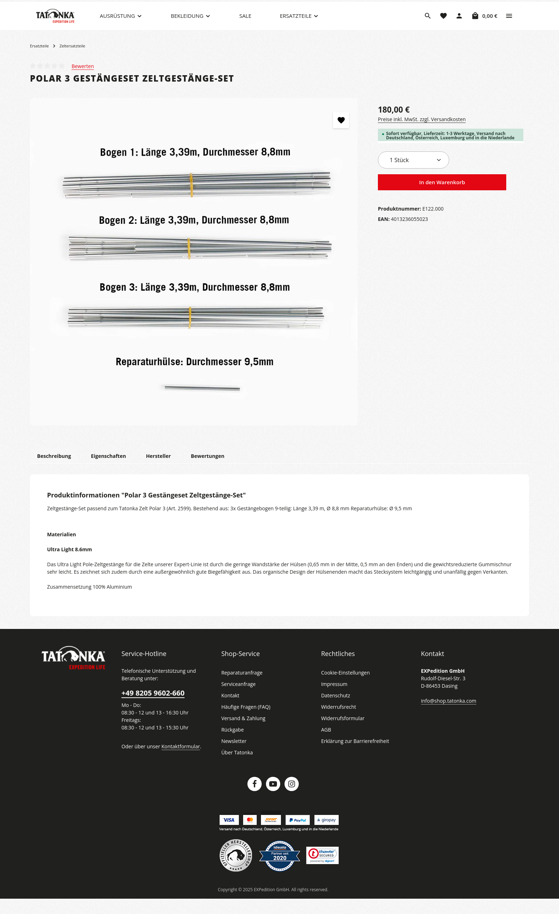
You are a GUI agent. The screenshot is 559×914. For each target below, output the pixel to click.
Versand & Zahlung (242, 733)
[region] (194, 276)
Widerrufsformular (341, 733)
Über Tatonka (236, 767)
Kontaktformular (177, 761)
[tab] (53, 471)
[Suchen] (428, 23)
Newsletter (233, 756)
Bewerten (82, 81)
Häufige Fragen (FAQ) (246, 722)
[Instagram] (291, 799)
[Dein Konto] (459, 23)
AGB (326, 745)
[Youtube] (273, 799)
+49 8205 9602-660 (153, 708)
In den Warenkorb (442, 197)
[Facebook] (254, 799)
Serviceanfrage (238, 699)
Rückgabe (232, 745)
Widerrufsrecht (337, 722)
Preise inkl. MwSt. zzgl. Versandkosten (420, 134)
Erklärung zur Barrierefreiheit (353, 756)
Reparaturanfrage (241, 688)
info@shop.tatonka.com (447, 715)
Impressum (333, 699)
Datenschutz (335, 710)
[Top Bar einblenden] (509, 23)
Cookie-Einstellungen (344, 688)
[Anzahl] (413, 175)
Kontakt (229, 710)
